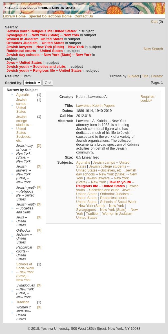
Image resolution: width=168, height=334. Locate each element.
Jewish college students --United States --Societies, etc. (24, 129)
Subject (133, 76)
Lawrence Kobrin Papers (95, 106)
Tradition (22, 302)
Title (145, 76)
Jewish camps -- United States (22, 106)
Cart (154, 22)
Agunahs (23, 95)
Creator (157, 76)
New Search (153, 49)
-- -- (105, 184)
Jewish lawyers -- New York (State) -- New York (102, 180)
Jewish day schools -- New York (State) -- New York (106, 174)
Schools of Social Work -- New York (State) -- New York (25, 272)
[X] (39, 146)
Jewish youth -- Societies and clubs (107, 188)
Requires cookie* (147, 99)
